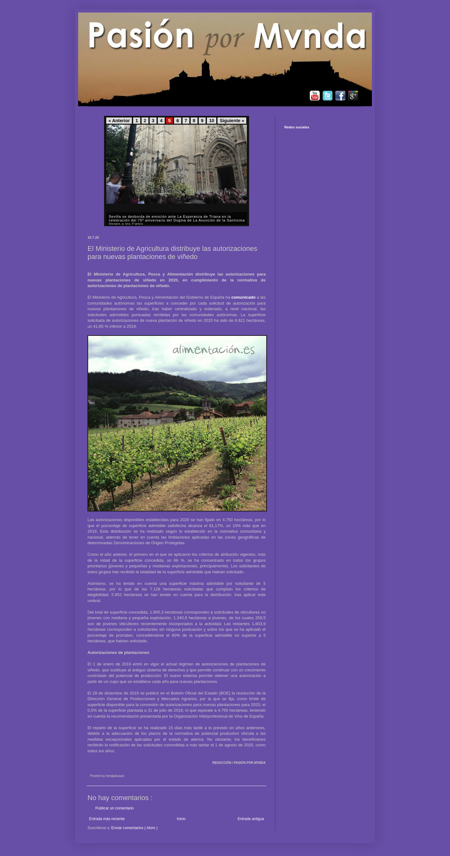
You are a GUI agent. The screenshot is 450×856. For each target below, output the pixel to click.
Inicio (181, 819)
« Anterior (119, 120)
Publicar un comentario (114, 808)
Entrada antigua (251, 819)
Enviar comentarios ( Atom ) (134, 828)
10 (211, 120)
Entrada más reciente (107, 819)
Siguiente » (232, 120)
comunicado (243, 297)
